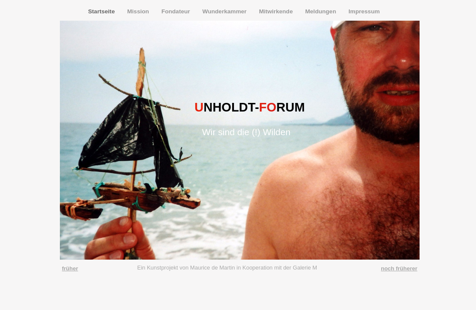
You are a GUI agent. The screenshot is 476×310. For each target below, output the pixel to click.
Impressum (364, 11)
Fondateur (177, 11)
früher (70, 268)
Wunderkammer (225, 11)
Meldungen (321, 11)
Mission (138, 11)
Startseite (102, 11)
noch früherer (399, 268)
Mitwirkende (276, 11)
